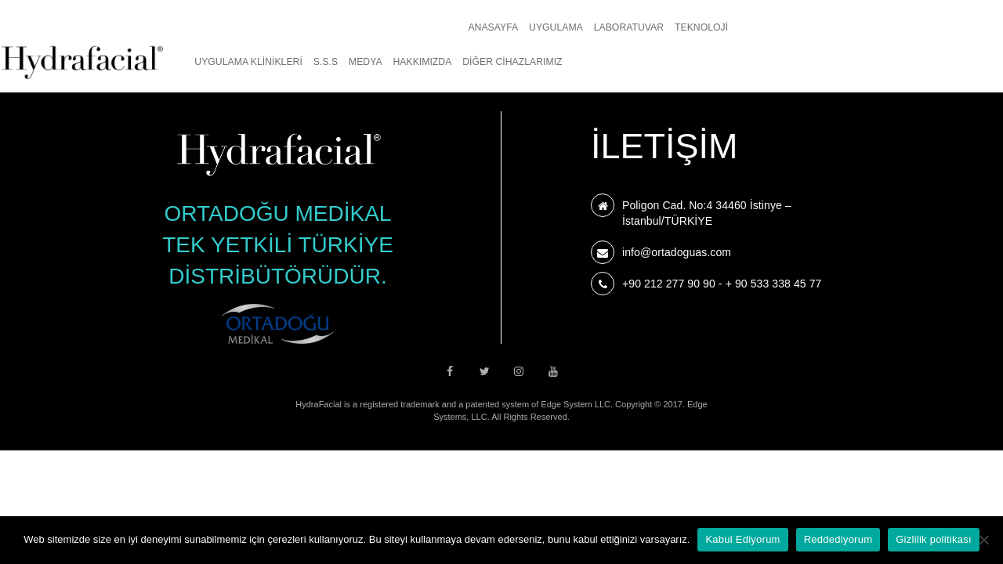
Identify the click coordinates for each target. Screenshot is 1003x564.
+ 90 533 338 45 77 (774, 283)
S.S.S (705, 27)
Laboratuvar (329, 27)
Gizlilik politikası (934, 539)
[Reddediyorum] (983, 540)
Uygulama (257, 27)
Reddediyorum (838, 539)
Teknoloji (402, 27)
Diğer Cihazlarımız (892, 27)
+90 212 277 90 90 (668, 283)
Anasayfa (193, 27)
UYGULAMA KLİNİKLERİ (628, 27)
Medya (745, 27)
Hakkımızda (802, 27)
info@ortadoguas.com (676, 252)
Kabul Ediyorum (742, 539)
